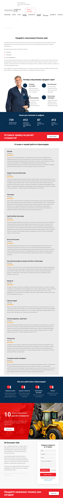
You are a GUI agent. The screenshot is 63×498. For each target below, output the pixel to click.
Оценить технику (48, 474)
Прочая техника (25, 15)
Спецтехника (7, 14)
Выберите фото (45, 470)
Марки (14, 14)
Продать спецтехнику (29, 10)
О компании (45, 15)
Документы (53, 14)
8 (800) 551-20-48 (17, 10)
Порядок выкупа (39, 15)
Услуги (19, 14)
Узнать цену (9, 429)
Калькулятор (31, 14)
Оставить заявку (52, 136)
